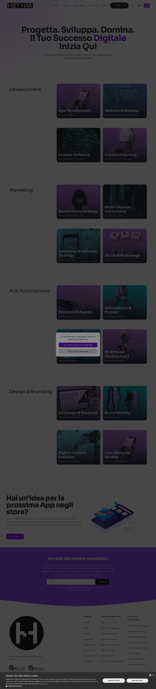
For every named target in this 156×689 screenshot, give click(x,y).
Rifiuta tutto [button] (137, 681)
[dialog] (78, 344)
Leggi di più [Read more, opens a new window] (44, 684)
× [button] (153, 675)
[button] (52, 686)
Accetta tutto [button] (113, 681)
